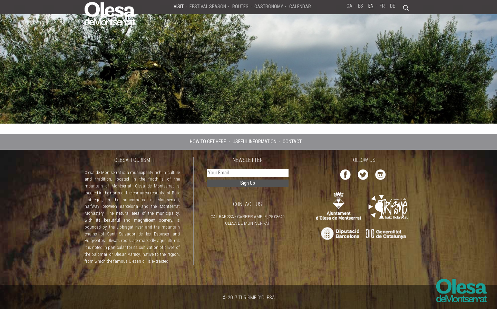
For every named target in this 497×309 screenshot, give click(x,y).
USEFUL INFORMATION (254, 142)
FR (382, 6)
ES (360, 6)
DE (392, 6)
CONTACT (292, 142)
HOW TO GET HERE (208, 142)
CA (349, 6)
